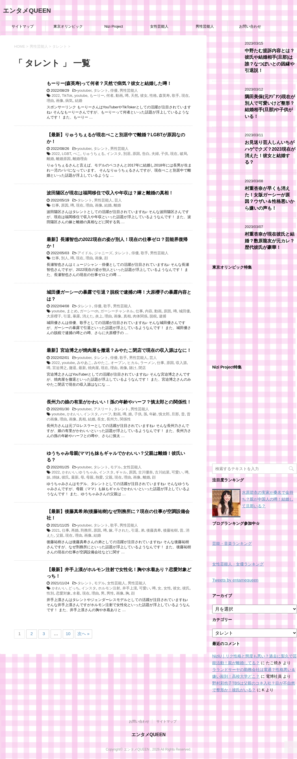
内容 (148, 311)
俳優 (114, 90)
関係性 (125, 419)
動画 (119, 95)
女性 (167, 588)
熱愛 (99, 477)
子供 (164, 154)
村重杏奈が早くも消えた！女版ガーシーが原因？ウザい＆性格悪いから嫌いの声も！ (269, 198)
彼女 (144, 95)
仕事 (55, 205)
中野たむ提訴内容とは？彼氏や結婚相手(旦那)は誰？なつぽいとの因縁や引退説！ (269, 60)
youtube (80, 95)
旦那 (175, 414)
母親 (90, 477)
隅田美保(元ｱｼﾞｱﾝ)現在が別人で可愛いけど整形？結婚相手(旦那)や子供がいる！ (270, 106)
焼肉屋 (93, 368)
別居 (127, 154)
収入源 (181, 363)
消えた (87, 316)
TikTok (67, 95)
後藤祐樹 (170, 530)
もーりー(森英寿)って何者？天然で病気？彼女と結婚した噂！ (109, 83)
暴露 (76, 316)
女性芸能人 (159, 26)
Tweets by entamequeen (235, 580)
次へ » (83, 633)
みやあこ (84, 363)
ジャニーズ (103, 253)
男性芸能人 (205, 26)
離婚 (50, 159)
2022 (56, 95)
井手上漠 (129, 588)
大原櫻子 (54, 316)
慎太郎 (164, 414)
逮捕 (162, 316)
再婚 (75, 530)
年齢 (153, 414)
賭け (132, 368)
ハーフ (105, 414)
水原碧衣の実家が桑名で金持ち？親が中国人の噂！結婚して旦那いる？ (267, 499)
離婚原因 (63, 159)
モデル (115, 467)
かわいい (74, 414)
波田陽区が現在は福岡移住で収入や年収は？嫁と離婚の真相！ (110, 192)
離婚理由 (80, 159)
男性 (110, 593)
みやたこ (101, 363)
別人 (64, 258)
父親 (108, 477)
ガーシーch (89, 311)
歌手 (175, 95)
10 (68, 633)
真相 (127, 316)
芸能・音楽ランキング (232, 543)
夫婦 (155, 154)
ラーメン (147, 363)
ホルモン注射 (109, 588)
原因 (136, 154)
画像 (59, 100)
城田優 (184, 311)
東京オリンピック (68, 26)
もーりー (97, 95)
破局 (183, 154)
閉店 (142, 368)
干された (121, 530)
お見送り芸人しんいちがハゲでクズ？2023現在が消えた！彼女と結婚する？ (270, 152)
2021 (56, 530)
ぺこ (77, 154)
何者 (110, 95)
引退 (67, 316)
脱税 (153, 316)
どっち (73, 588)
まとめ (72, 311)
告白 (145, 154)
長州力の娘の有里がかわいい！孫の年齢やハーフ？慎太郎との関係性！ (119, 402)
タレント (101, 90)
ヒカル (132, 363)
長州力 (112, 419)
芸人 (118, 200)
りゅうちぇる (94, 154)
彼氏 (65, 477)
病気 (69, 100)
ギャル (121, 472)
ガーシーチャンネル (116, 311)
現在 (185, 95)
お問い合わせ (250, 26)
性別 (50, 593)
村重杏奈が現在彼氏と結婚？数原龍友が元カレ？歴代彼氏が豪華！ (269, 241)
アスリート (103, 409)
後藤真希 (153, 530)
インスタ (114, 154)
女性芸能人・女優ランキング (238, 564)
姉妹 (56, 477)
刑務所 (86, 530)
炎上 (99, 316)
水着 (76, 593)
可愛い (177, 472)
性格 (153, 95)
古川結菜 (162, 472)
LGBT (66, 154)
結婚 (78, 100)
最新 (82, 368)
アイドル (84, 253)
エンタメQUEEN (27, 10)
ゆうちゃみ (88, 472)
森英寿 (164, 95)
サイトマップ (23, 26)
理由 (50, 100)
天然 (134, 95)
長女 (101, 419)
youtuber (84, 90)
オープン (117, 363)
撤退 (72, 368)
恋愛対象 (63, 593)
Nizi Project (113, 26)
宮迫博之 (59, 368)
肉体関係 (140, 316)
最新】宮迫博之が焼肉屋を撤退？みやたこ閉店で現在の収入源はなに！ (119, 350)
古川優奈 (145, 472)
